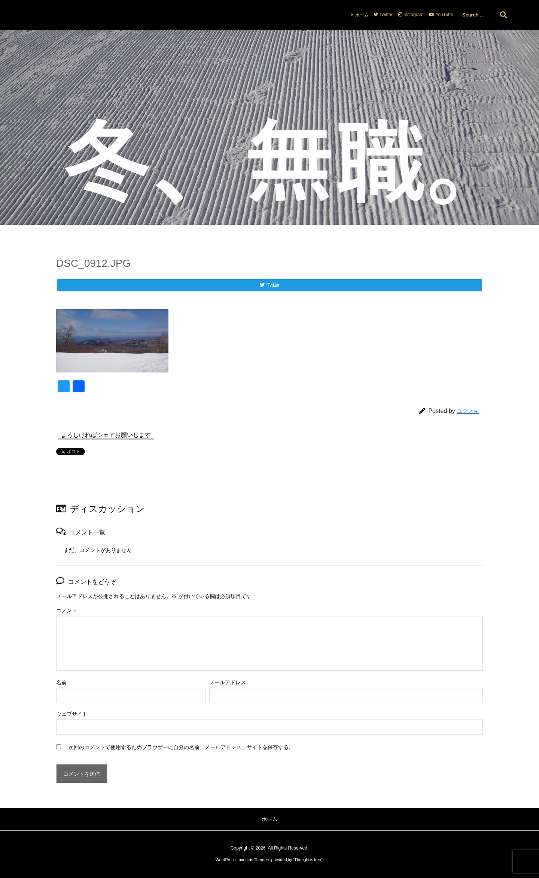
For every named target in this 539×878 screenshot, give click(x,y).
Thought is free (307, 859)
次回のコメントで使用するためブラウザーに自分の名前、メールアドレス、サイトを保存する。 (181, 747)
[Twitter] (269, 285)
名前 (61, 682)
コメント (66, 610)
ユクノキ (468, 411)
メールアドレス (227, 682)
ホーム (362, 15)
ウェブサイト (72, 714)
